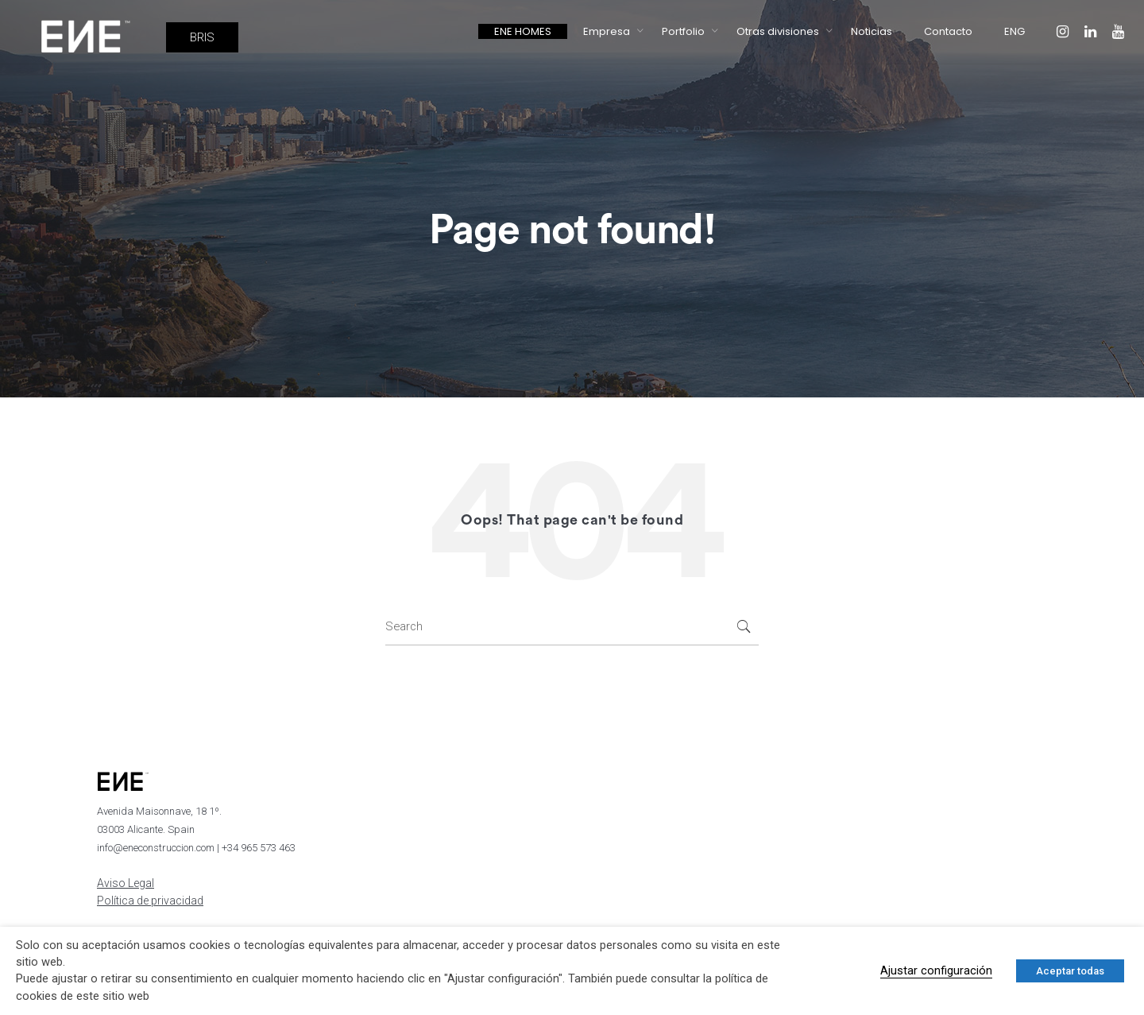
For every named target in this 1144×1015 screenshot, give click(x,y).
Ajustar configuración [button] (936, 970)
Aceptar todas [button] (1070, 971)
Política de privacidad (150, 900)
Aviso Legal (125, 883)
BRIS (202, 37)
